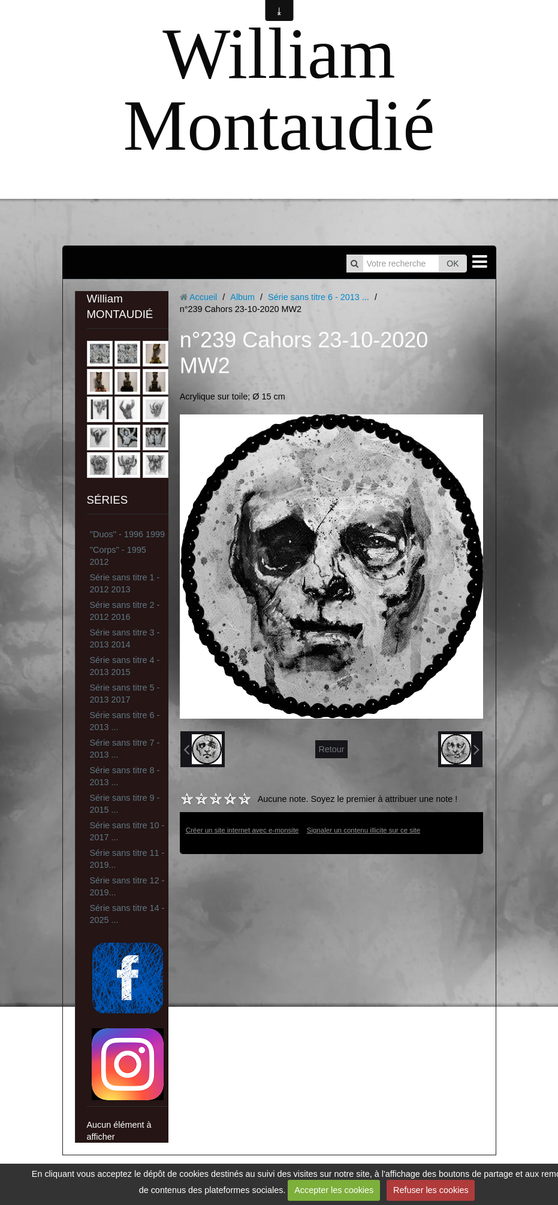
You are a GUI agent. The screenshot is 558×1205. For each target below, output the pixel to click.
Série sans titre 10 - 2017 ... (127, 831)
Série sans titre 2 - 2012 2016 (125, 611)
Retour (331, 749)
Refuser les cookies (431, 1190)
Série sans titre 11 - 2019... (127, 859)
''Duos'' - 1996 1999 (127, 534)
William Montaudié (279, 89)
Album (242, 297)
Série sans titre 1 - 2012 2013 (125, 583)
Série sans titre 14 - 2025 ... (127, 914)
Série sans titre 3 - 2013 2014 (125, 638)
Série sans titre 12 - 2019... (127, 886)
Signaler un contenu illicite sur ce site (363, 830)
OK (453, 263)
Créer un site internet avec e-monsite (242, 830)
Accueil (203, 297)
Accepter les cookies (333, 1190)
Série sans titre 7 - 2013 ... (125, 748)
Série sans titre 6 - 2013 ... (125, 721)
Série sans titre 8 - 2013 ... (125, 776)
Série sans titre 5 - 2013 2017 (125, 693)
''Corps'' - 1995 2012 (118, 556)
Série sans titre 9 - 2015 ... (125, 804)
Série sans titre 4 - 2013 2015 (125, 666)
